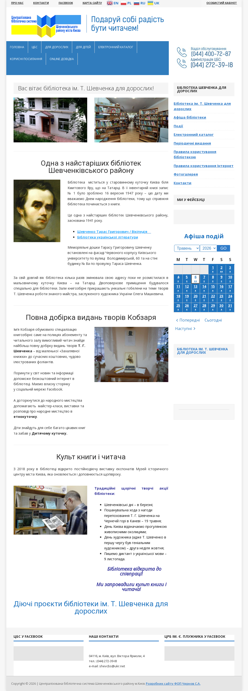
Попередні (189, 320)
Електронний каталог (115, 47)
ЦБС (35, 47)
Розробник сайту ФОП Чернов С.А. (173, 683)
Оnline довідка (62, 59)
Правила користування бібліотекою (195, 154)
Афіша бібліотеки (190, 117)
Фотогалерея (186, 174)
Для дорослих (56, 47)
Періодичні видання (192, 143)
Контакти (182, 183)
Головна (17, 47)
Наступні (183, 328)
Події (178, 126)
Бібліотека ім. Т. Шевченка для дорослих (202, 106)
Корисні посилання (26, 59)
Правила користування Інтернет (203, 165)
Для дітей (83, 47)
